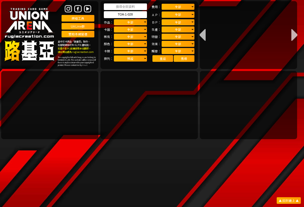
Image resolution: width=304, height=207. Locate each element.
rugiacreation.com (83, 51)
